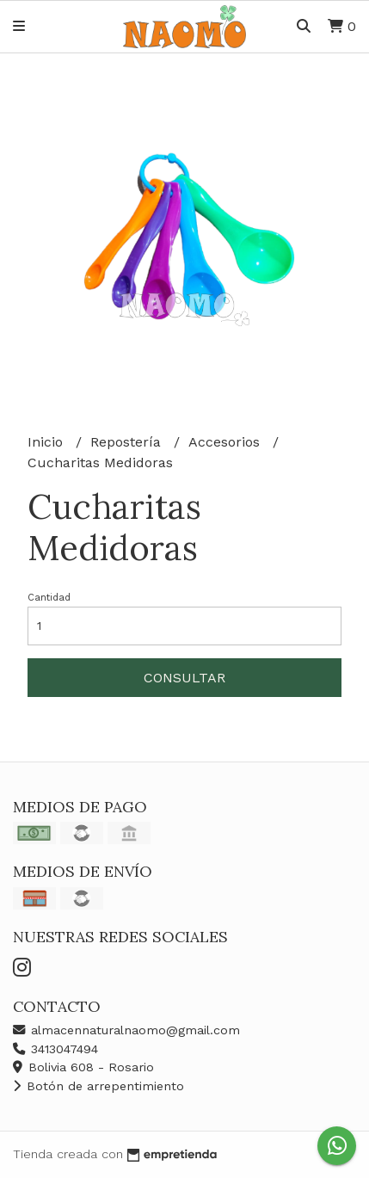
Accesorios (226, 442)
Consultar (184, 677)
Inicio (47, 442)
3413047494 (55, 1049)
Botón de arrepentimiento (98, 1086)
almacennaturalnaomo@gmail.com (126, 1030)
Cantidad (49, 597)
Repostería (127, 442)
